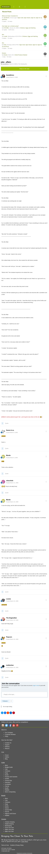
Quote (6, 423)
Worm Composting (10, 792)
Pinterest (17, 725)
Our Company (9, 732)
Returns (7, 748)
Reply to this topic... (9, 694)
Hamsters (7, 782)
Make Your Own (9, 829)
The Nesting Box (22, 64)
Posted (12, 77)
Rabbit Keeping (9, 824)
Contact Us (8, 743)
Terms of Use (5, 845)
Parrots (7, 786)
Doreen (4, 53)
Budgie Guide (9, 767)
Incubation (8, 784)
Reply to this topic (25, 68)
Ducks (6, 775)
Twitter (6, 725)
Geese (7, 808)
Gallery (7, 757)
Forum (7, 755)
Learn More (24, 841)
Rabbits (7, 790)
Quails (7, 788)
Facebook (10, 725)
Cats (6, 769)
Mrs (3, 34)
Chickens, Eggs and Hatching (28, 28)
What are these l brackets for (10, 16)
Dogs (6, 773)
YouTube (13, 725)
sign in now (36, 685)
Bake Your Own (9, 831)
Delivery (7, 746)
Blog (6, 759)
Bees (6, 765)
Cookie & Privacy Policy (17, 845)
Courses (3, 819)
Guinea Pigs (8, 780)
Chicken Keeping (10, 822)
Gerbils (7, 778)
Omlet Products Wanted (21, 55)
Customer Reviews (10, 734)
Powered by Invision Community (24, 853)
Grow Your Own (9, 827)
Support (7, 744)
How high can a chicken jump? (10, 26)
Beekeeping (8, 825)
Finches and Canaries (11, 776)
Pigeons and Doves (10, 813)
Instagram (2, 725)
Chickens (7, 771)
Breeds (3, 795)
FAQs (6, 736)
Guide (3, 762)
